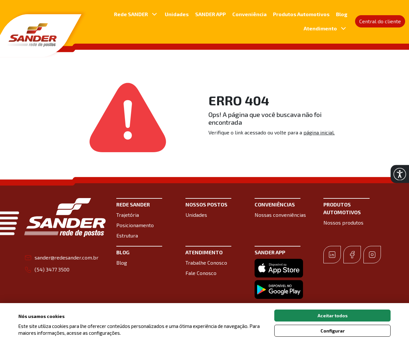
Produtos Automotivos (301, 14)
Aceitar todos (333, 315)
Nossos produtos (343, 222)
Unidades (177, 14)
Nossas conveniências (280, 215)
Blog (341, 14)
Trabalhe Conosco (206, 262)
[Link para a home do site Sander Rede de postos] (65, 217)
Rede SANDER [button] (136, 14)
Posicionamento (135, 225)
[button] (400, 174)
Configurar (332, 330)
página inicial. (319, 132)
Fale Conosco (200, 273)
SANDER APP (210, 14)
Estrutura (127, 235)
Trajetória (127, 215)
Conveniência (249, 14)
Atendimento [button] (325, 28)
